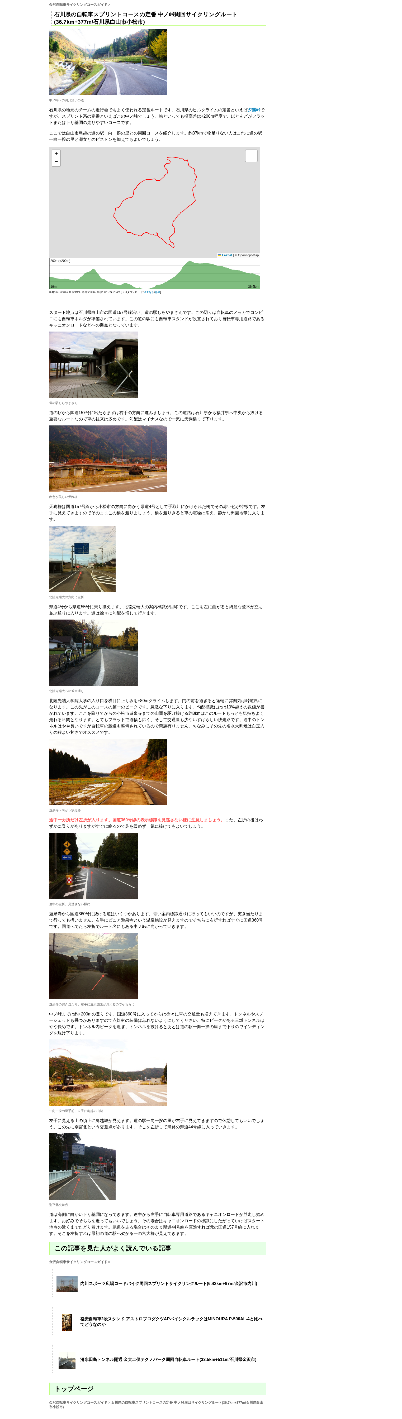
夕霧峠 (254, 110)
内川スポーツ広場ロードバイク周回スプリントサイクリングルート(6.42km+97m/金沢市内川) (168, 1283)
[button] (56, 154)
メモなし (149, 292)
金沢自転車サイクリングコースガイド (78, 5)
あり (157, 292)
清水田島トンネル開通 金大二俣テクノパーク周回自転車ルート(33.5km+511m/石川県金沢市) (168, 1359)
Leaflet (225, 255)
